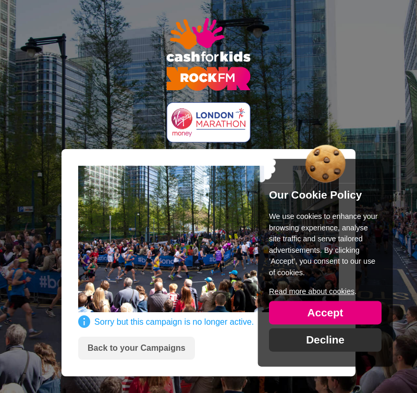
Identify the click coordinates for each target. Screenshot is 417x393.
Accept (325, 312)
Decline (325, 339)
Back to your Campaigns (137, 347)
